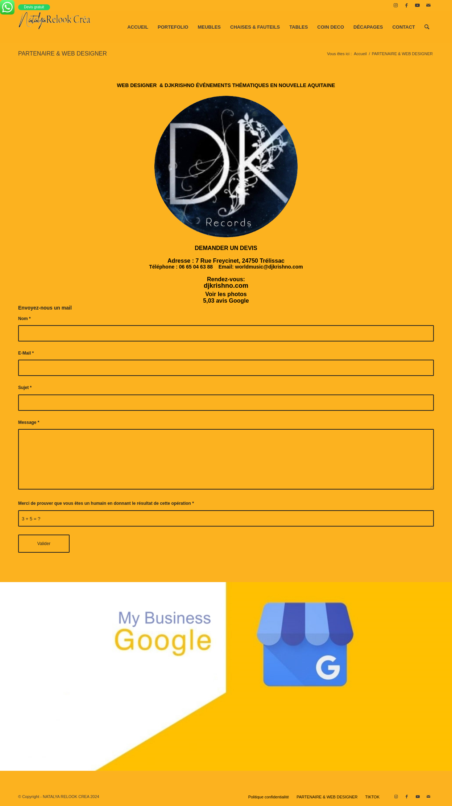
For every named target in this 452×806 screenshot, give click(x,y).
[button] (226, 248)
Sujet (25, 387)
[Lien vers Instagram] (395, 5)
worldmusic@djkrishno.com (269, 267)
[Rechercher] (427, 27)
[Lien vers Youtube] (417, 5)
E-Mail (26, 353)
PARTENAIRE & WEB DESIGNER (62, 53)
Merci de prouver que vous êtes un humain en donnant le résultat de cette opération (106, 503)
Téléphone (161, 267)
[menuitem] (138, 27)
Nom (24, 318)
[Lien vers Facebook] (406, 5)
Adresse (178, 261)
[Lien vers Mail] (428, 5)
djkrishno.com (226, 285)
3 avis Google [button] (230, 301)
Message (28, 422)
